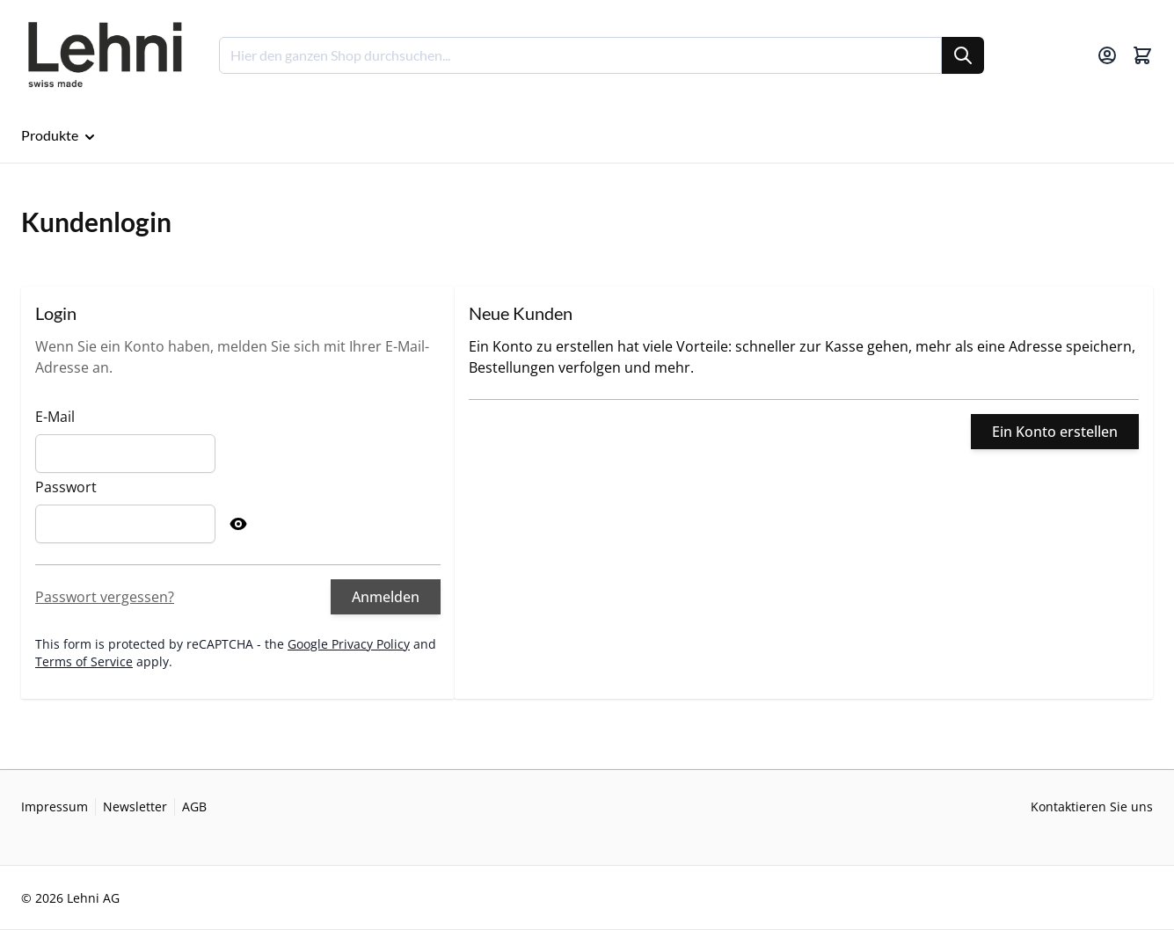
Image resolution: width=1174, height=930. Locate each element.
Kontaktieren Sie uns (1092, 806)
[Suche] (963, 55)
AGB (194, 806)
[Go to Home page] (104, 55)
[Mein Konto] (1107, 55)
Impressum (54, 806)
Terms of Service (84, 661)
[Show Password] (238, 524)
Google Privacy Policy (349, 644)
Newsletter (135, 806)
